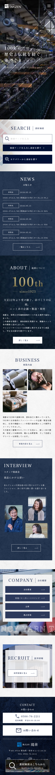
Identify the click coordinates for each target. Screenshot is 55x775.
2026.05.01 (25, 232)
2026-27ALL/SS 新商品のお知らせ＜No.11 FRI (26, 224)
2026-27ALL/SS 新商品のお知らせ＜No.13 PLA (27, 197)
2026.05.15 (25, 192)
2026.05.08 (25, 219)
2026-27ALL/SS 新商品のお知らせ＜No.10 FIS (26, 237)
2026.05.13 (25, 205)
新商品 (10, 192)
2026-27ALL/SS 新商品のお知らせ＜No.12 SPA (26, 210)
